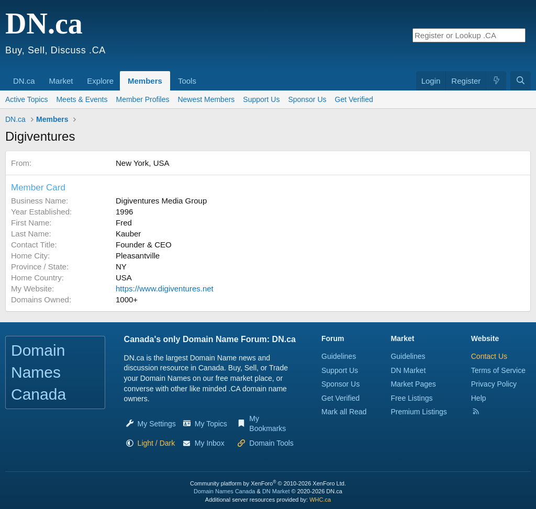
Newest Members (205, 99)
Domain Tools (271, 443)
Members (145, 80)
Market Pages (413, 384)
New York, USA (143, 163)
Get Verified (359, 99)
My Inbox (210, 443)
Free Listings (411, 398)
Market (61, 80)
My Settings (157, 424)
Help (478, 398)
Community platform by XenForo (268, 483)
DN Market (408, 370)
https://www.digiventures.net (165, 288)
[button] (38, 75)
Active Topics (26, 99)
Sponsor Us (307, 99)
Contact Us (489, 356)
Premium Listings (418, 412)
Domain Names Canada (224, 491)
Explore (100, 80)
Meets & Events (81, 99)
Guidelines (338, 356)
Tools (187, 80)
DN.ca (24, 80)
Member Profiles (143, 99)
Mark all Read (343, 412)
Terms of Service (498, 370)
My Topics (211, 424)
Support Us (261, 99)
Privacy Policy (494, 384)
